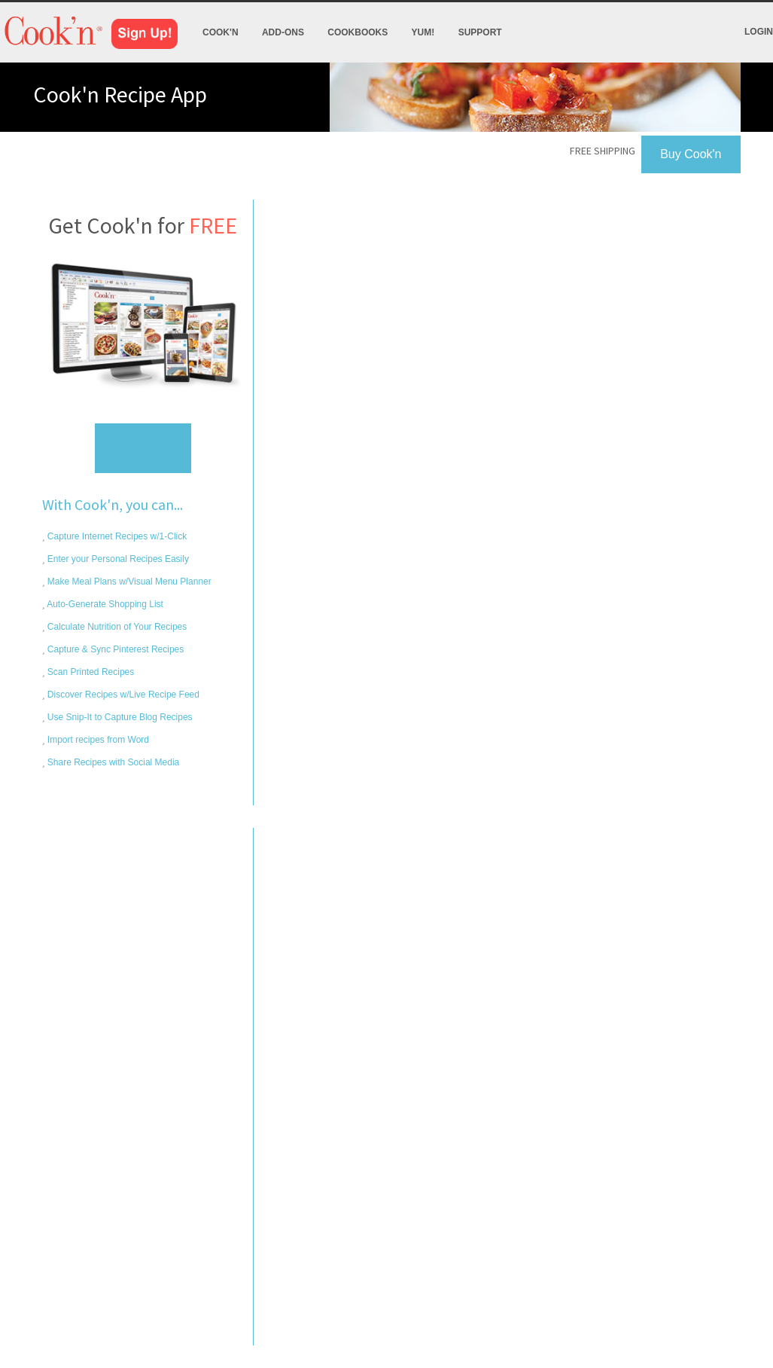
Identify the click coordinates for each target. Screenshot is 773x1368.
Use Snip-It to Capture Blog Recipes (119, 717)
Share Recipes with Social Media (112, 762)
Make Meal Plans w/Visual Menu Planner (128, 581)
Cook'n (220, 32)
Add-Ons (283, 32)
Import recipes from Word (97, 739)
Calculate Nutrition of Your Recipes (116, 626)
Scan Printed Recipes (90, 672)
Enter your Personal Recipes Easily (117, 559)
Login (758, 31)
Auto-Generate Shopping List (104, 604)
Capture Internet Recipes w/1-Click (116, 536)
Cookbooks (357, 32)
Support (480, 32)
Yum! (423, 32)
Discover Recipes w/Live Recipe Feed (122, 694)
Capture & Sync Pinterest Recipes (114, 649)
